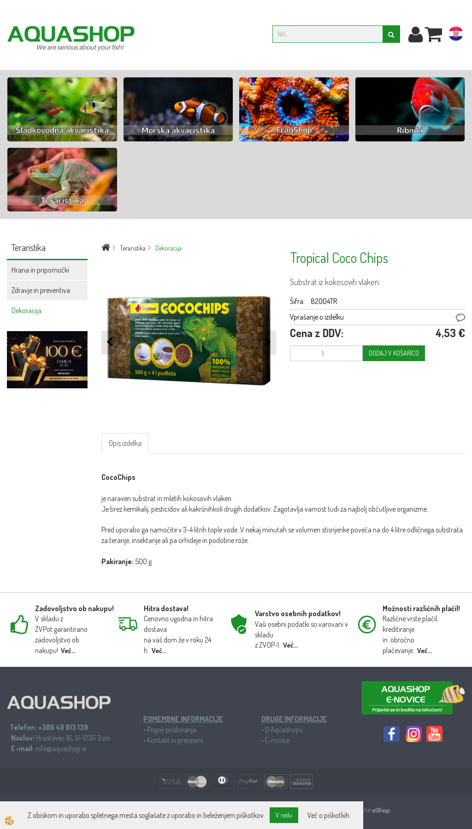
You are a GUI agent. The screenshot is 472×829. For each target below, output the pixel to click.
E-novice (277, 740)
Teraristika (133, 248)
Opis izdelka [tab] (125, 443)
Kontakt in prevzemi (175, 740)
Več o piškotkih (328, 815)
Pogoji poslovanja (171, 729)
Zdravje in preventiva (41, 290)
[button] (266, 342)
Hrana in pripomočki (40, 269)
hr (456, 35)
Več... (68, 650)
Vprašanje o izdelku (317, 316)
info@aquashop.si (60, 748)
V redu (284, 815)
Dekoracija (26, 310)
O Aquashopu (284, 729)
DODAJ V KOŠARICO (394, 353)
